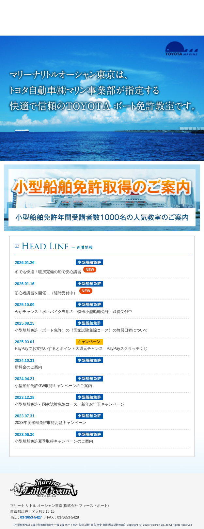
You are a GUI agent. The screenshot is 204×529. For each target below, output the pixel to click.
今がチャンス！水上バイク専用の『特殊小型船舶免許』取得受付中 (73, 311)
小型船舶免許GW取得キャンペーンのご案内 (53, 385)
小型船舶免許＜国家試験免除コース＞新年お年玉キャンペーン (69, 404)
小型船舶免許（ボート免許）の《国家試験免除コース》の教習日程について (81, 330)
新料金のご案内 (28, 367)
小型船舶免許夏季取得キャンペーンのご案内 (54, 441)
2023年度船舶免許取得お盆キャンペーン (50, 422)
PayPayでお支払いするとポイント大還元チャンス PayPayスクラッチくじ (81, 348)
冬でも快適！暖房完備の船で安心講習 (48, 272)
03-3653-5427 (31, 517)
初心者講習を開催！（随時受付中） (46, 293)
